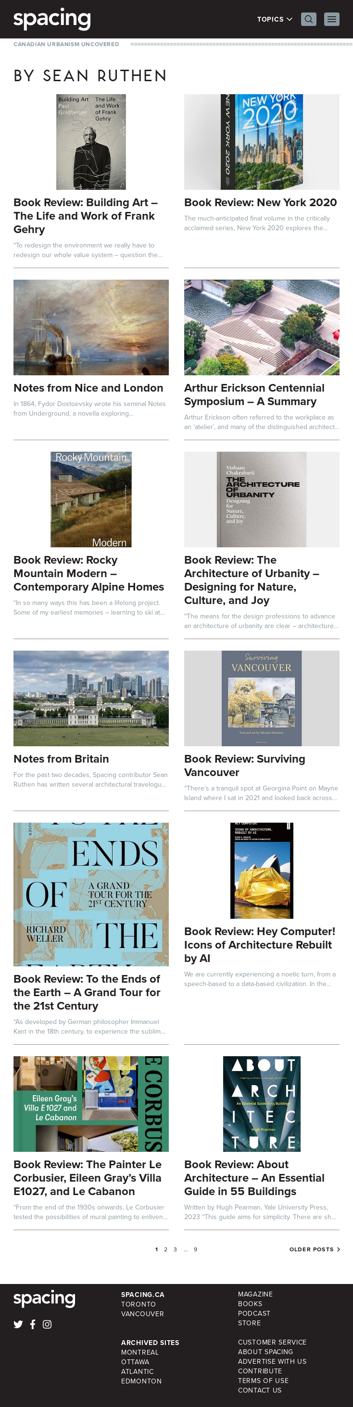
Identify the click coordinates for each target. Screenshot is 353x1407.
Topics (275, 19)
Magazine (255, 1294)
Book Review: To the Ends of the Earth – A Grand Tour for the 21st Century (87, 992)
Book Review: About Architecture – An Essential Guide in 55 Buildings (254, 1177)
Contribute (260, 1371)
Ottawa (135, 1362)
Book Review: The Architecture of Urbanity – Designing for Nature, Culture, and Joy (251, 579)
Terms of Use (263, 1381)
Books (250, 1304)
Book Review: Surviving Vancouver (244, 765)
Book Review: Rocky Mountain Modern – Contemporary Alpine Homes (88, 573)
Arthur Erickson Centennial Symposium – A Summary (254, 394)
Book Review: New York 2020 (260, 202)
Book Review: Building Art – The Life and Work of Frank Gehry (85, 215)
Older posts (312, 1249)
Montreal (140, 1352)
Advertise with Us (272, 1362)
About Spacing (265, 1352)
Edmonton (141, 1381)
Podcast (254, 1313)
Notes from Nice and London (88, 387)
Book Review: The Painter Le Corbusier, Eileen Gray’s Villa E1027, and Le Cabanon (87, 1177)
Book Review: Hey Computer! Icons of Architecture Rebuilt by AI (259, 944)
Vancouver (142, 1314)
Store (249, 1323)
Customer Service (272, 1342)
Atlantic (137, 1372)
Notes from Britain (61, 758)
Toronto (138, 1304)
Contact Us (260, 1390)
